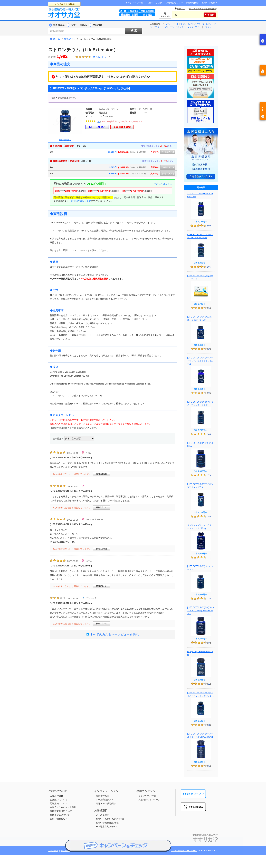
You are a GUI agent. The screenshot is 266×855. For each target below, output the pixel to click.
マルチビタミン (194, 27)
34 (209, 349)
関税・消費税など (59, 819)
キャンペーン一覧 (134, 3)
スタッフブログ (154, 3)
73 (209, 308)
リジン (183, 24)
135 (209, 598)
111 (209, 557)
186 (209, 516)
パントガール (172, 24)
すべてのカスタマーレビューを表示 (113, 634)
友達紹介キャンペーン (149, 799)
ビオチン (207, 27)
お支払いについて (59, 799)
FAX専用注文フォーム (107, 826)
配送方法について (59, 803)
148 (209, 434)
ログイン (181, 8)
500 (209, 226)
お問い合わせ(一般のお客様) (110, 819)
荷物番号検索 (191, 3)
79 (209, 766)
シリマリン (181, 27)
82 (209, 393)
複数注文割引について (61, 811)
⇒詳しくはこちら (163, 183)
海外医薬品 (58, 25)
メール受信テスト (104, 799)
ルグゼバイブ (194, 24)
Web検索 (97, 25)
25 (99, 121)
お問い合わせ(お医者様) (107, 822)
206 (209, 267)
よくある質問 (102, 815)
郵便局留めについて (60, 815)
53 (209, 684)
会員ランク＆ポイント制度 (63, 807)
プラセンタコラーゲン (164, 27)
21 (209, 725)
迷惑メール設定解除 (106, 803)
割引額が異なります (81, 201)
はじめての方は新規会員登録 (202, 8)
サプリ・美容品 (79, 25)
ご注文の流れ (56, 795)
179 (209, 475)
